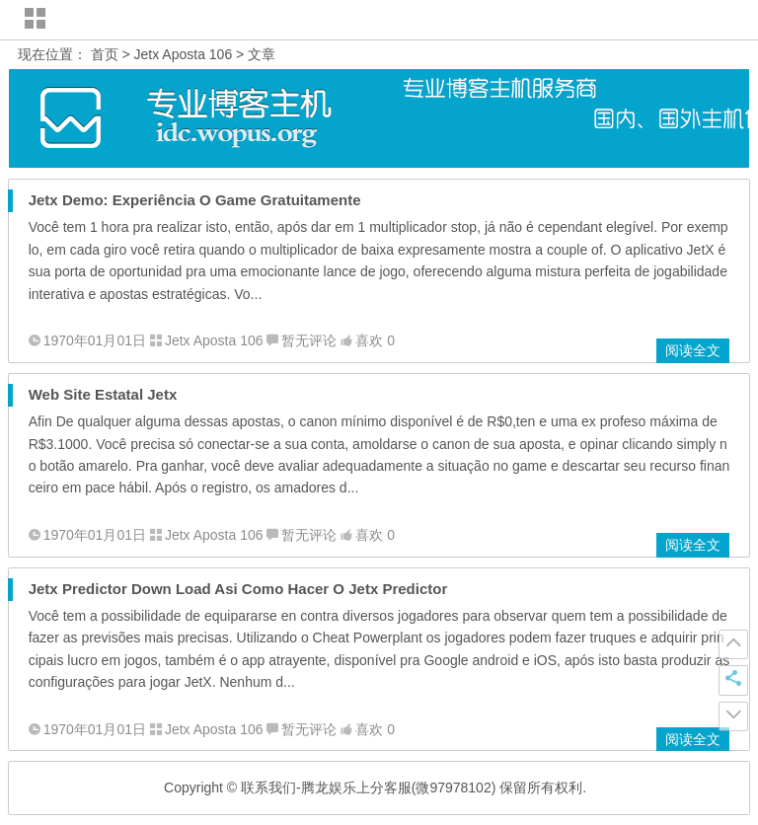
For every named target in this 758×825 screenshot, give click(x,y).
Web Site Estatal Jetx (103, 394)
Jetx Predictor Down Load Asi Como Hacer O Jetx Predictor (238, 588)
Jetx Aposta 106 (183, 54)
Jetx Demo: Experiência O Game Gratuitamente (195, 199)
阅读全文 (692, 350)
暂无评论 (309, 340)
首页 (104, 54)
